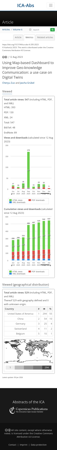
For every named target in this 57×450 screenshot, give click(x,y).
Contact (12, 444)
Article (18, 37)
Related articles (45, 37)
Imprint (23, 444)
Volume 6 (17, 29)
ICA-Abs (25, 5)
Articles (6, 29)
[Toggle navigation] (51, 5)
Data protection (39, 444)
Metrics (29, 37)
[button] (30, 29)
